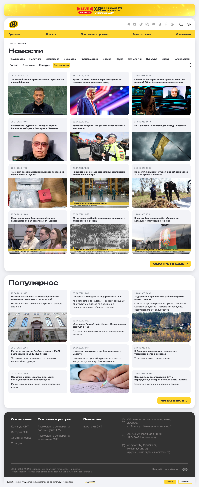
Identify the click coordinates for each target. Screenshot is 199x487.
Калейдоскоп (182, 58)
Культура (151, 58)
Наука (119, 58)
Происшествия (89, 58)
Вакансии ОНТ (92, 426)
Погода (14, 65)
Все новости (61, 65)
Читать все (172, 400)
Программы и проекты (94, 34)
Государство (17, 58)
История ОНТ (19, 432)
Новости (51, 34)
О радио (16, 443)
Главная (12, 43)
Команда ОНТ (20, 426)
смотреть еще (168, 264)
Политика (35, 58)
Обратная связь (21, 437)
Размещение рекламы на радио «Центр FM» (54, 428)
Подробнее (90, 482)
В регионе (29, 65)
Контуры (44, 65)
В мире (107, 58)
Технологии (135, 58)
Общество (70, 58)
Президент (14, 34)
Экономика (52, 58)
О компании (183, 34)
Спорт (165, 58)
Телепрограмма (142, 34)
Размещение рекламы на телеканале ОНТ (54, 437)
